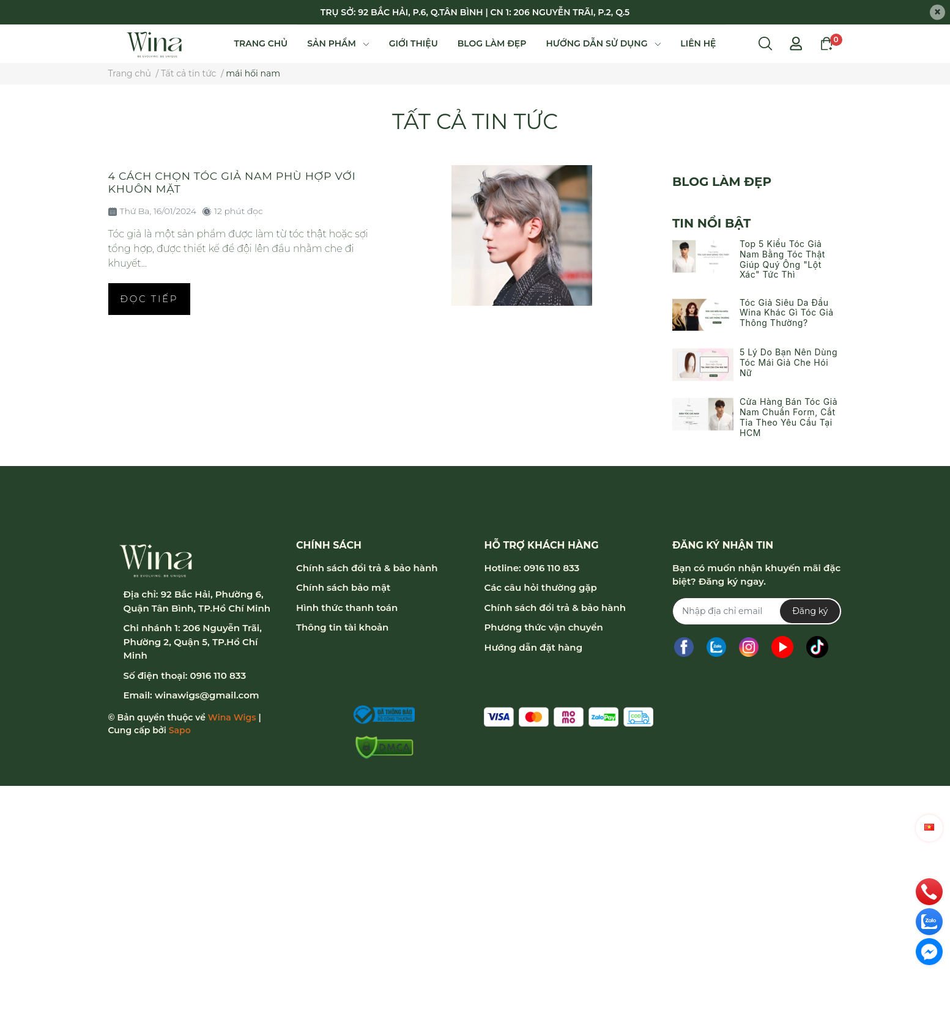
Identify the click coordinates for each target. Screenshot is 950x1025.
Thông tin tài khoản (342, 627)
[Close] (937, 12)
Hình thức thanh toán (347, 607)
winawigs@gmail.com (207, 695)
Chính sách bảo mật (343, 587)
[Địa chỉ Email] (757, 611)
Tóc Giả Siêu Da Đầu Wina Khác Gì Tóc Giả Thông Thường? (787, 312)
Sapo (180, 730)
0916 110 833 (218, 675)
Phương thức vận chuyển (543, 627)
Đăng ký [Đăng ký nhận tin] (810, 610)
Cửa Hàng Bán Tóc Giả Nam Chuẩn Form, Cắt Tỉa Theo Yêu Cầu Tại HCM (788, 416)
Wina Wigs (232, 717)
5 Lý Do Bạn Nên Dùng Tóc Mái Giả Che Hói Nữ (788, 362)
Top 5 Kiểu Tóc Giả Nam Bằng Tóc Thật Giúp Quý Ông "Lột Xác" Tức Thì (782, 259)
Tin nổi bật (711, 223)
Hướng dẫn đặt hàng (533, 647)
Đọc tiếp (150, 299)
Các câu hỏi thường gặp (540, 587)
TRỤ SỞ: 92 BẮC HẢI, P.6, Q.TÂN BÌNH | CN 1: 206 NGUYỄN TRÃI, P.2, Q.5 (475, 12)
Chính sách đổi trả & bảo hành (366, 568)
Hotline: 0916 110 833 (531, 568)
